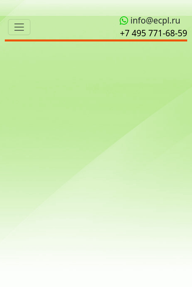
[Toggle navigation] (19, 27)
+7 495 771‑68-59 (153, 33)
